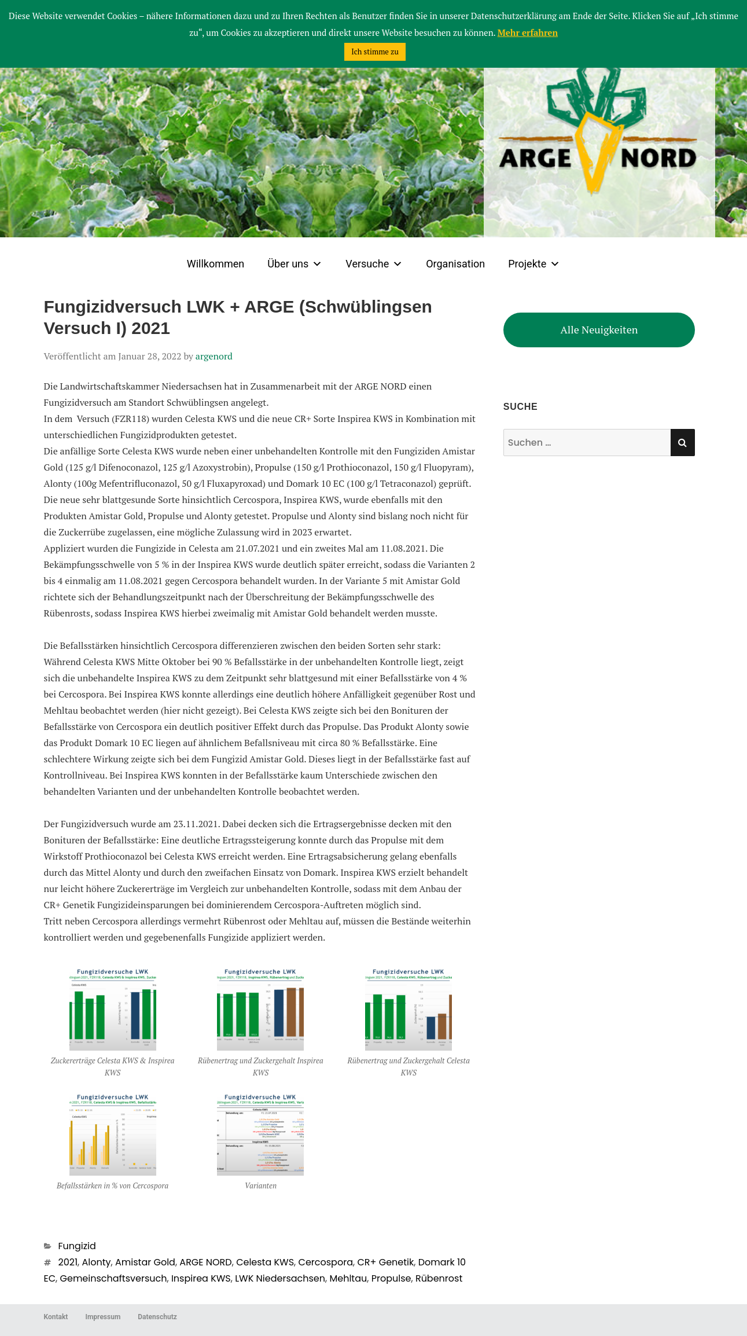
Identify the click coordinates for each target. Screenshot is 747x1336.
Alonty (96, 1262)
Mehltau (348, 1278)
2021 (68, 1262)
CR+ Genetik (385, 1262)
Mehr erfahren (528, 32)
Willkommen (216, 264)
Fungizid (77, 1246)
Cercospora (326, 1262)
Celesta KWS (265, 1262)
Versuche (374, 263)
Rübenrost (438, 1278)
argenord (214, 356)
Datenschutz (157, 1317)
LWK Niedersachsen (280, 1278)
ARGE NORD (205, 1262)
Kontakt (56, 1317)
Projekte (534, 263)
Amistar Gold (145, 1262)
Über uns (294, 263)
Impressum (102, 1317)
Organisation (455, 264)
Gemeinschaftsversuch (113, 1278)
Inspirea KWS (201, 1278)
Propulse (391, 1278)
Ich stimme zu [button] (375, 51)
